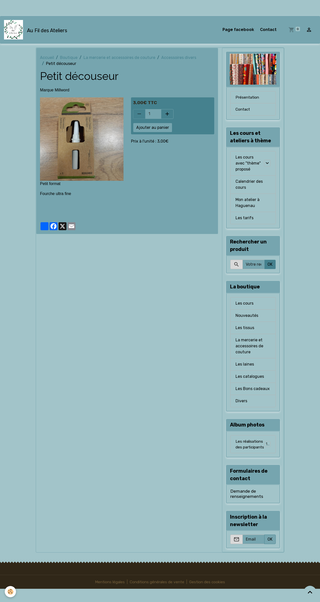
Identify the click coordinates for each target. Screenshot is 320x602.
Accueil (47, 58)
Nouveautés (247, 316)
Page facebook (238, 29)
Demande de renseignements (246, 507)
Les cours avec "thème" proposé (248, 163)
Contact (268, 29)
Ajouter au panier (152, 127)
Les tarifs (245, 218)
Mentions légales (107, 595)
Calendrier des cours (249, 185)
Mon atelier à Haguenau (248, 203)
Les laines (245, 364)
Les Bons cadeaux (253, 389)
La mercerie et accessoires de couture (119, 58)
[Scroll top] (310, 592)
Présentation (248, 97)
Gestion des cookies (209, 595)
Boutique (69, 58)
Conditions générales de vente (157, 595)
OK (270, 264)
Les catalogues (250, 377)
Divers (241, 401)
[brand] (37, 30)
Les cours (245, 303)
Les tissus (245, 328)
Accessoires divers (178, 58)
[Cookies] (10, 591)
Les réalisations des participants (254, 450)
